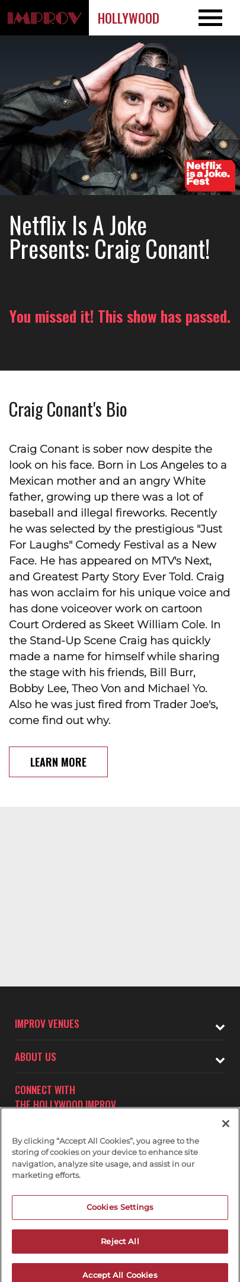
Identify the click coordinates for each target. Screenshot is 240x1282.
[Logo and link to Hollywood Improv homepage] (44, 17)
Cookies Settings (120, 1213)
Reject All (120, 1247)
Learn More (58, 762)
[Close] (226, 1130)
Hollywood (128, 17)
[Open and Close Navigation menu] (216, 17)
